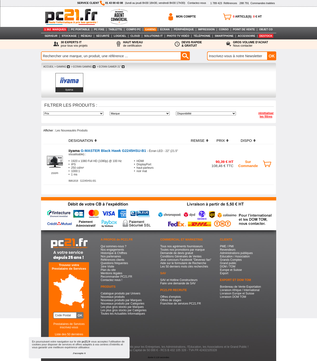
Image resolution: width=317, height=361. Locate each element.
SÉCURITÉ (103, 35)
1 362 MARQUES (55, 29)
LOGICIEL (120, 35)
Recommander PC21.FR (116, 276)
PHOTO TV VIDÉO (178, 35)
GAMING (150, 29)
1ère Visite (107, 266)
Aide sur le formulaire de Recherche (183, 263)
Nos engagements (112, 249)
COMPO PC (133, 29)
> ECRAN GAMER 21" (110, 66)
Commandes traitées (257, 3)
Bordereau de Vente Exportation (240, 286)
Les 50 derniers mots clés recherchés (184, 266)
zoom (54, 173)
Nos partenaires (111, 256)
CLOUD (135, 35)
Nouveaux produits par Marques (121, 300)
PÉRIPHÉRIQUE (184, 29)
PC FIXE (99, 29)
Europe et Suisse (231, 270)
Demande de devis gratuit (176, 253)
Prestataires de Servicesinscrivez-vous (68, 325)
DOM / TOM (227, 266)
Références (223, 3)
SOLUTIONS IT (153, 35)
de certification (133, 44)
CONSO (223, 29)
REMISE (198, 140)
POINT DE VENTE (244, 29)
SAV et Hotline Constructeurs (178, 280)
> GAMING (62, 66)
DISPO (246, 140)
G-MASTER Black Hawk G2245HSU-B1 (108, 151)
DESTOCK (265, 35)
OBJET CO (266, 29)
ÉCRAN (165, 29)
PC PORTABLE (80, 29)
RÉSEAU (86, 35)
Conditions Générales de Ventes (181, 256)
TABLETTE (115, 29)
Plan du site (108, 270)
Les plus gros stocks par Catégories (123, 310)
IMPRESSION (206, 29)
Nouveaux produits (113, 297)
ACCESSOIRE (246, 35)
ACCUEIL (48, 66)
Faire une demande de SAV (178, 283)
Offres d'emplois (170, 297)
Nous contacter (250, 44)
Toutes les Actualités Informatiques (123, 313)
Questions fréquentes (114, 263)
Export (224, 273)
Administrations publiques (236, 253)
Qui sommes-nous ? (113, 246)
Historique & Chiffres (114, 253)
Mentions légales (111, 273)
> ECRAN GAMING (83, 66)
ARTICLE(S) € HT (247, 16)
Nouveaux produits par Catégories (122, 303)
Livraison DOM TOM (233, 297)
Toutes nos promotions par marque (182, 249)
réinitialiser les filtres (266, 115)
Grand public (228, 263)
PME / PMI (227, 246)
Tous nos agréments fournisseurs (181, 246)
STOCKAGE (69, 35)
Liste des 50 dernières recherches (69, 336)
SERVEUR (51, 35)
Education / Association (235, 256)
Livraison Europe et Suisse (237, 293)
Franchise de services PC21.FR (180, 303)
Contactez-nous (196, 2)
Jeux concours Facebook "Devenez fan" (185, 259)
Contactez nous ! (111, 280)
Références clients (112, 259)
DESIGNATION (81, 140)
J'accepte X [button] (79, 353)
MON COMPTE (186, 16)
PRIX (220, 140)
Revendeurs (228, 249)
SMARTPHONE (224, 35)
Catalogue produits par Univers (120, 293)
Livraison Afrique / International (240, 290)
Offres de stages (170, 300)
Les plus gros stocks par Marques (122, 307)
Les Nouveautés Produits (71, 130)
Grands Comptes (231, 259)
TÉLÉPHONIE (202, 35)
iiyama (69, 89)
